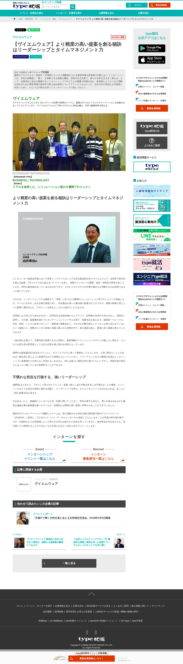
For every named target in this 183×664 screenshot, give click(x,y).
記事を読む (143, 13)
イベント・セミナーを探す (39, 606)
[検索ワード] (56, 7)
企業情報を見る (106, 13)
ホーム (20, 606)
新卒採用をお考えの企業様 (79, 611)
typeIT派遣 (137, 620)
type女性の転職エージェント (104, 620)
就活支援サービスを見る (98, 606)
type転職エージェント (76, 620)
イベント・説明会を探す (31, 13)
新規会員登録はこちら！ (91, 658)
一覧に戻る (69, 563)
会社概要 (47, 611)
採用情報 (59, 611)
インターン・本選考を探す (69, 13)
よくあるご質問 (121, 606)
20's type (125, 620)
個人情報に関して (140, 606)
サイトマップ (158, 606)
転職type (43, 620)
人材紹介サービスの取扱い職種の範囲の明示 (116, 611)
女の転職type (56, 620)
